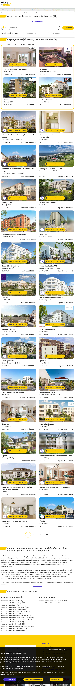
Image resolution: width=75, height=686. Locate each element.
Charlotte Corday (46, 424)
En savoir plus (10, 679)
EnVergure (6, 424)
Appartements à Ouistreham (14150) (14, 609)
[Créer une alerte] (37, 21)
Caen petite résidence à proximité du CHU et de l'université (17, 488)
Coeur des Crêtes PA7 (48, 266)
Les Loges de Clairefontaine (50, 169)
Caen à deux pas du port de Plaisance (54, 487)
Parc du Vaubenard (47, 329)
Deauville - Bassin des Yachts (14, 234)
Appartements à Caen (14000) (12, 601)
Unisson (5, 297)
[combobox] (12, 33)
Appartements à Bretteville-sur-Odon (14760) (17, 626)
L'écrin (42, 521)
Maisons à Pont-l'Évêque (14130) (50, 603)
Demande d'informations (18, 65)
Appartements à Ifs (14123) (10, 605)
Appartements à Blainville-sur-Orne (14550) (16, 620)
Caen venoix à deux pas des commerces (55, 456)
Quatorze (43, 361)
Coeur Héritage (8, 329)
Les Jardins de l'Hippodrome (50, 297)
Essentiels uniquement (33, 679)
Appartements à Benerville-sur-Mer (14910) (16, 616)
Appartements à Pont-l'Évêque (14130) (14, 628)
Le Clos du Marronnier (48, 203)
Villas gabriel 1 (8, 361)
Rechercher (68, 28)
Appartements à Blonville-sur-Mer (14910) (15, 611)
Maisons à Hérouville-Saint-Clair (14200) (53, 601)
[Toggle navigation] (71, 4)
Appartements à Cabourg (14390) (13, 624)
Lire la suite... (37, 586)
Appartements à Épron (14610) (12, 613)
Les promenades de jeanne (13, 392)
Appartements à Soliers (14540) (12, 622)
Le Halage (43, 69)
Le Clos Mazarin (45, 100)
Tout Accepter (56, 679)
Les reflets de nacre (47, 392)
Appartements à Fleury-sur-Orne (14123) (15, 607)
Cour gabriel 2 (7, 203)
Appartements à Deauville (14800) (13, 603)
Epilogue (43, 234)
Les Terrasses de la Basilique (15, 69)
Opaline (5, 456)
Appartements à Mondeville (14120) (13, 630)
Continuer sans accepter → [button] (57, 650)
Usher (6, 100)
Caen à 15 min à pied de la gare (14, 521)
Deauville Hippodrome (11, 266)
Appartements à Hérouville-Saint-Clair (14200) (17, 618)
